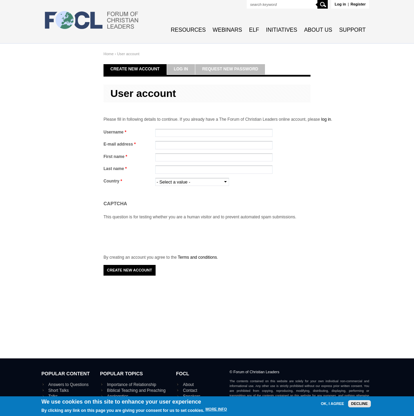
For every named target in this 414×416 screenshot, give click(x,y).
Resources (188, 30)
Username (114, 132)
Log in (340, 4)
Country (112, 181)
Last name (115, 168)
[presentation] (155, 233)
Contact (190, 390)
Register (358, 4)
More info (216, 410)
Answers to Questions (68, 384)
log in (326, 119)
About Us (318, 30)
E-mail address (119, 144)
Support (352, 30)
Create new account (135, 69)
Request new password (230, 69)
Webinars (227, 30)
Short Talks (58, 390)
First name (115, 156)
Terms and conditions (197, 257)
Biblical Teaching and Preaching (136, 390)
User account (128, 54)
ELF (254, 30)
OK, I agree (332, 404)
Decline (359, 404)
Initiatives (281, 30)
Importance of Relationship (131, 384)
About (188, 384)
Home (108, 54)
